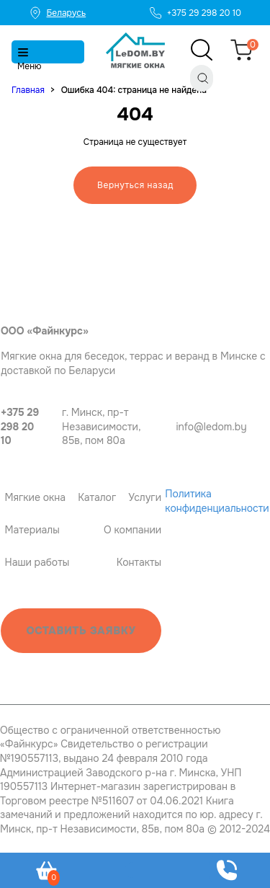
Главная (28, 90)
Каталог (97, 497)
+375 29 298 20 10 (20, 426)
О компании (132, 529)
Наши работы (36, 562)
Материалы (31, 529)
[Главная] (135, 50)
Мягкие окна (35, 497)
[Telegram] (249, 432)
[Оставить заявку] (226, 870)
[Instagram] (262, 432)
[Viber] (143, 870)
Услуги (144, 497)
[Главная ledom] (38, 285)
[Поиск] (201, 78)
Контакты (139, 562)
